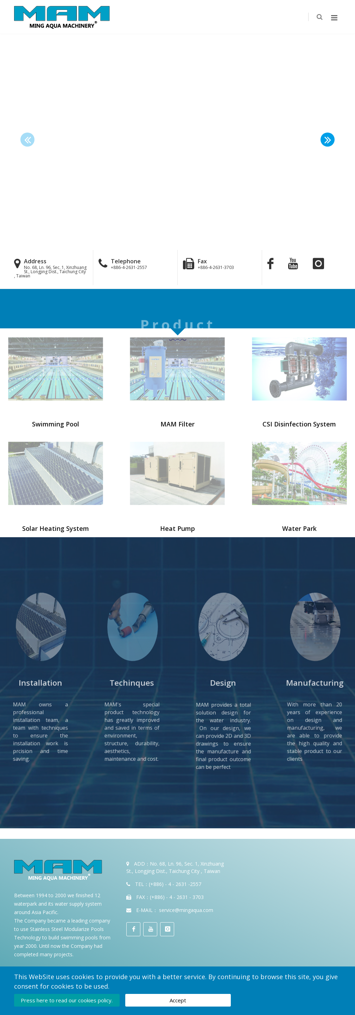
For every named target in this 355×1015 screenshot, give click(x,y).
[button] (328, 140)
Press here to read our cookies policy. (67, 1000)
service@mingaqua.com (186, 910)
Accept (178, 1000)
